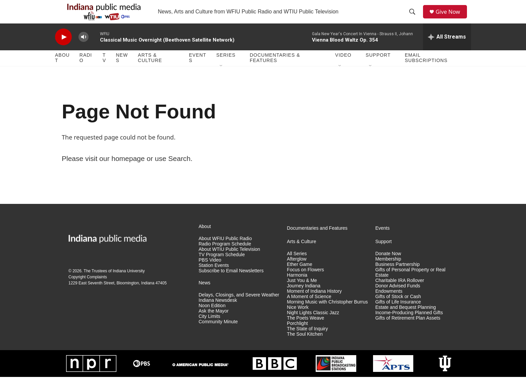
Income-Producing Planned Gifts (409, 324)
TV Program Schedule (222, 266)
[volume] (83, 48)
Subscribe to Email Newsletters (231, 282)
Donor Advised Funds (397, 297)
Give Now (450, 17)
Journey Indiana (303, 297)
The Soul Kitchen (305, 345)
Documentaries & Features (275, 69)
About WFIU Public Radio (225, 250)
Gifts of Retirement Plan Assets (407, 329)
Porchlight (297, 335)
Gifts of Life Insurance (398, 313)
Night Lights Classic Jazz (313, 324)
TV (104, 69)
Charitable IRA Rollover (399, 292)
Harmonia (297, 286)
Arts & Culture (150, 69)
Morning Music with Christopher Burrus (327, 313)
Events (197, 69)
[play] (63, 49)
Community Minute (218, 333)
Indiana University (129, 282)
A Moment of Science (309, 308)
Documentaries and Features (317, 239)
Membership (388, 270)
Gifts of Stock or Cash (398, 308)
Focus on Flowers (305, 281)
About (62, 69)
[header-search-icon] (414, 18)
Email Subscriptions (426, 69)
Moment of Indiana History (314, 302)
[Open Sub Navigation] (221, 77)
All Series (297, 265)
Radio (86, 69)
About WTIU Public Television (229, 261)
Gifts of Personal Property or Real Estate (410, 284)
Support (378, 67)
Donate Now (388, 265)
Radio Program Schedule (225, 255)
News (122, 69)
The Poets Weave (305, 329)
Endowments (389, 302)
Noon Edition (212, 317)
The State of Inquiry (307, 340)
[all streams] (447, 48)
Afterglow (296, 270)
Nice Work (297, 319)
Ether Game (299, 276)
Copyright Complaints (87, 288)
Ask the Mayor (213, 322)
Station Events (214, 277)
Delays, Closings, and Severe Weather (239, 306)
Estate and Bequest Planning (405, 319)
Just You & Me (302, 292)
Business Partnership (397, 276)
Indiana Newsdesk (218, 312)
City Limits (209, 328)
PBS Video (210, 271)
